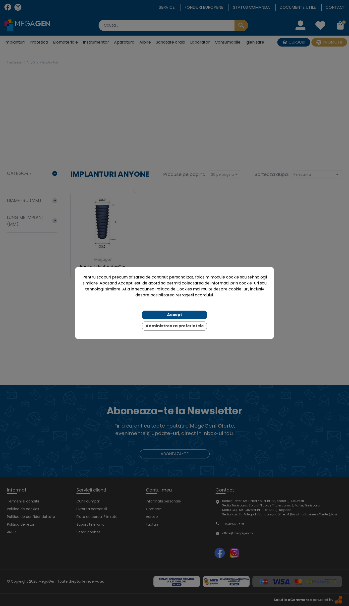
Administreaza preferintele (175, 326)
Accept (174, 315)
